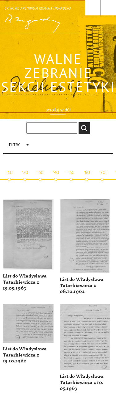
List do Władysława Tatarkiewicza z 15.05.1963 (25, 282)
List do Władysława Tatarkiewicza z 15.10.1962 (25, 355)
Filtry (14, 145)
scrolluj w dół (57, 109)
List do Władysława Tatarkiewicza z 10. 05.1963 (82, 382)
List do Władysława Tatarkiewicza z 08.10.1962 (82, 285)
